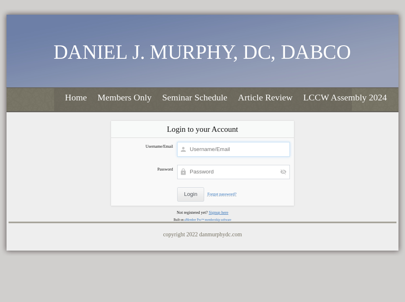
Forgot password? (221, 194)
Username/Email (159, 146)
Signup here (218, 212)
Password (165, 169)
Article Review (265, 97)
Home (76, 97)
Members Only (125, 97)
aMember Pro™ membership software (208, 220)
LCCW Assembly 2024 (345, 97)
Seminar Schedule (194, 97)
